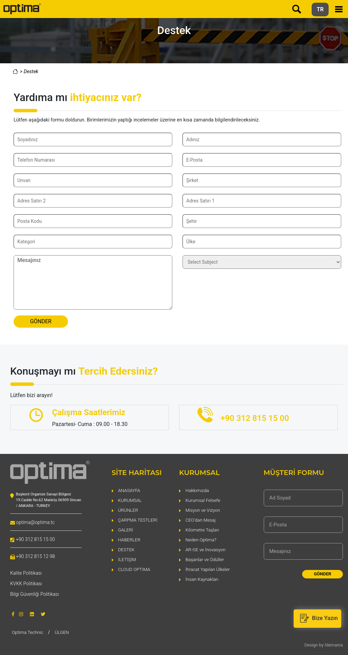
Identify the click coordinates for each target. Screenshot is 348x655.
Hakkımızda (198, 490)
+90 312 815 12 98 (35, 556)
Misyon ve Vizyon (204, 509)
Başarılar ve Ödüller (206, 559)
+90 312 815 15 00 (35, 539)
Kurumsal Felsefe (204, 499)
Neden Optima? (202, 539)
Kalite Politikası (26, 573)
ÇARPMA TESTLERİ (138, 519)
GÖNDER (41, 321)
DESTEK (126, 549)
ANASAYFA (129, 490)
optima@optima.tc (35, 522)
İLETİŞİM (127, 559)
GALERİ (126, 529)
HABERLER (129, 539)
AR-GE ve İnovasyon (206, 549)
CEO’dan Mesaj (201, 519)
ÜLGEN (63, 631)
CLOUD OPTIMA (134, 569)
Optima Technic (28, 631)
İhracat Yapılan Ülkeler (208, 569)
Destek (31, 72)
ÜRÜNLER (128, 509)
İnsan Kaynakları (203, 578)
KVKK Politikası (26, 583)
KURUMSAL (130, 499)
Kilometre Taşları (203, 529)
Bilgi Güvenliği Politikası (34, 594)
